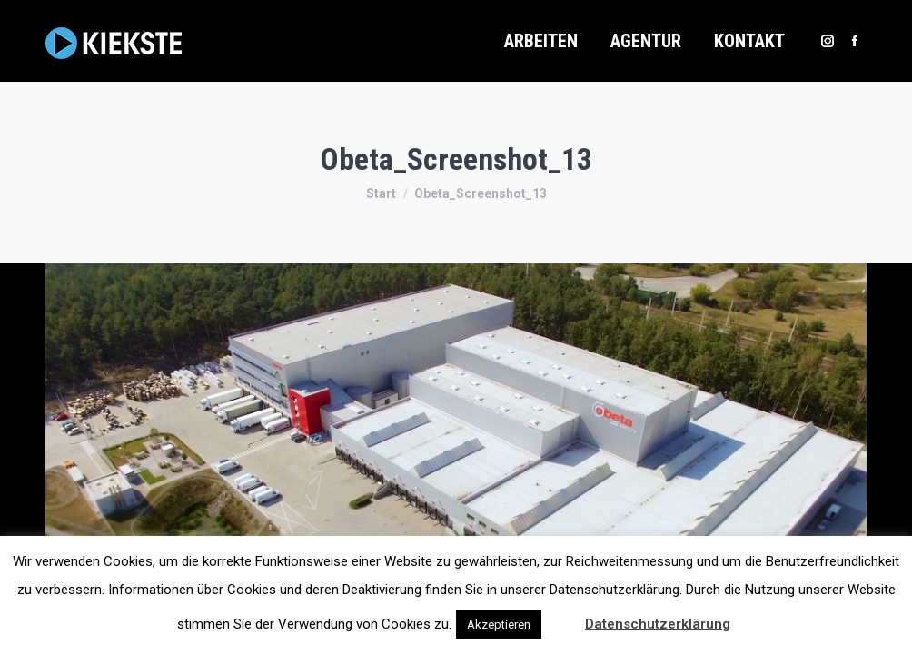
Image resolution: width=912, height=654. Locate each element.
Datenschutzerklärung (657, 624)
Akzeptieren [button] (498, 624)
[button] (561, 616)
